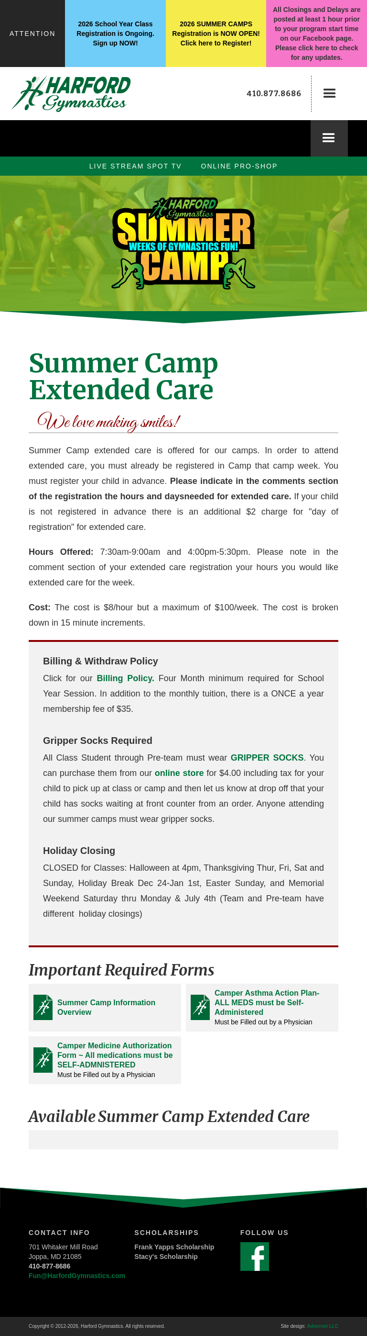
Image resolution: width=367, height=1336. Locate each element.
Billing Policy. (127, 678)
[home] (81, 93)
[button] (330, 94)
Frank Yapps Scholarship (174, 1247)
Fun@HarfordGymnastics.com (77, 1276)
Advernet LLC (322, 1326)
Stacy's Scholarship (166, 1256)
